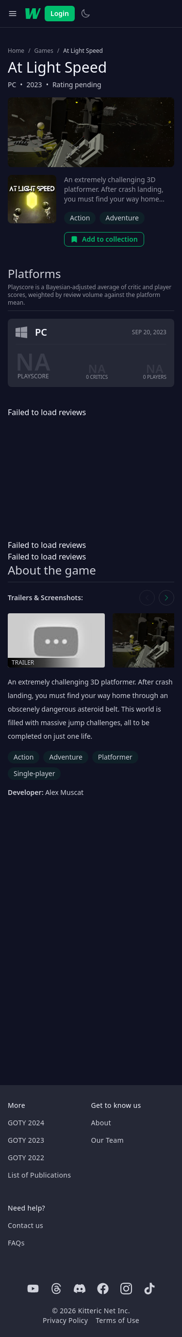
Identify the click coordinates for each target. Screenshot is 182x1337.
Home (16, 51)
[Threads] (56, 1288)
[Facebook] (103, 1288)
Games (43, 51)
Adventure (121, 217)
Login (59, 13)
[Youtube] (33, 1288)
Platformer (115, 757)
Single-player (34, 773)
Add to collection (104, 239)
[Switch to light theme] (85, 13)
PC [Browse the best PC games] (12, 84)
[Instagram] (126, 1288)
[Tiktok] (149, 1288)
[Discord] (79, 1288)
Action (80, 217)
